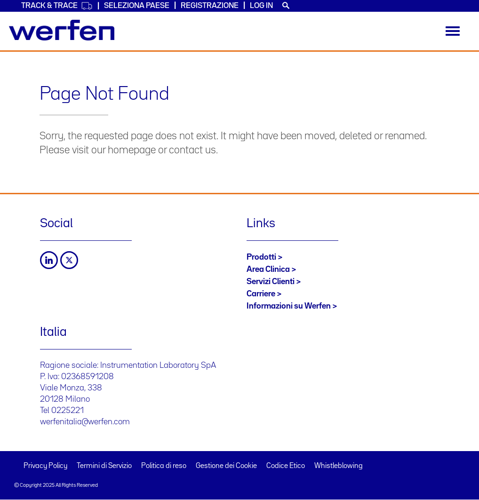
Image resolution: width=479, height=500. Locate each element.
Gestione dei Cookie (226, 466)
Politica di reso (163, 466)
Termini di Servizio (104, 466)
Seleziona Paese (136, 5)
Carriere (261, 294)
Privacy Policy (45, 466)
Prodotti (261, 257)
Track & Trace (57, 6)
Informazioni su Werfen (289, 306)
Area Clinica (268, 269)
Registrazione (210, 5)
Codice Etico (285, 466)
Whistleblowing (338, 466)
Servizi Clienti (271, 282)
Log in (261, 5)
